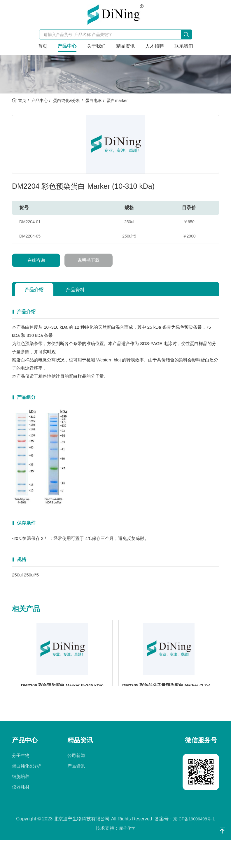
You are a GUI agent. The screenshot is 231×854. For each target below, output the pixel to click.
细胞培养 (20, 790)
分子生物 (20, 769)
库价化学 (127, 842)
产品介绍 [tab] (37, 289)
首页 (42, 46)
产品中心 (67, 46)
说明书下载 (88, 260)
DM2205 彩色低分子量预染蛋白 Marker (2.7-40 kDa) (170, 693)
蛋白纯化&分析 (66, 100)
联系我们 (183, 46)
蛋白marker (117, 100)
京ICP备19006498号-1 (194, 832)
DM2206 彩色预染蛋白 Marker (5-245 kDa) (62, 693)
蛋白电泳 (93, 100)
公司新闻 (76, 769)
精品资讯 (125, 46)
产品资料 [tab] (84, 289)
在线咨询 (36, 260)
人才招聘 (154, 46)
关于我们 (96, 46)
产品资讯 (76, 779)
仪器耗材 (20, 800)
